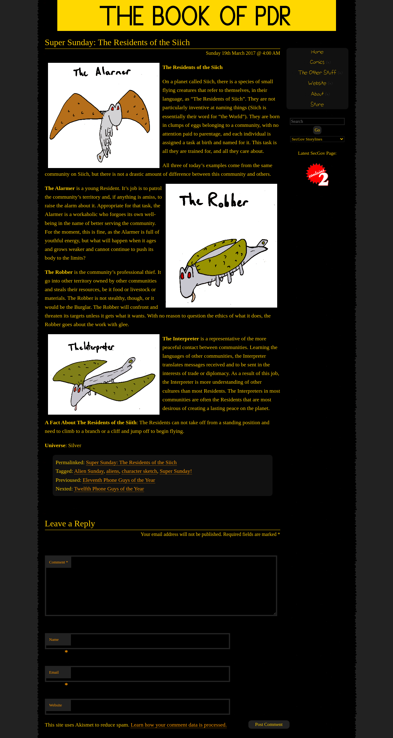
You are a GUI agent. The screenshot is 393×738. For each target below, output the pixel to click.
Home (317, 52)
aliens (112, 471)
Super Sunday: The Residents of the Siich (131, 462)
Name (58, 641)
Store (317, 104)
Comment (58, 562)
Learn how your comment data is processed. (179, 725)
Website (55, 705)
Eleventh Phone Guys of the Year (119, 480)
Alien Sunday (88, 471)
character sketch (139, 471)
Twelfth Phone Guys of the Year (109, 489)
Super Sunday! (176, 471)
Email (58, 674)
